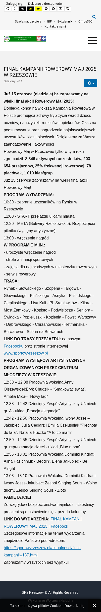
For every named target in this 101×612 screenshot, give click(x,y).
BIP (49, 21)
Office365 (85, 21)
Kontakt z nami (55, 26)
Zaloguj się (14, 4)
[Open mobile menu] (92, 40)
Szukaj (94, 16)
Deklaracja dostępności (45, 4)
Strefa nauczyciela (28, 21)
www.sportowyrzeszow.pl (26, 353)
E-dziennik (64, 21)
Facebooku (13, 346)
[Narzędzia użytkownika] (90, 83)
